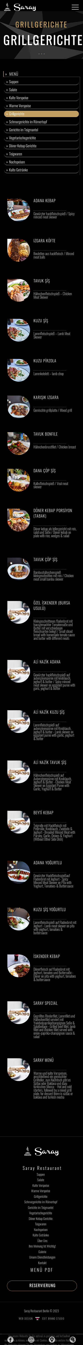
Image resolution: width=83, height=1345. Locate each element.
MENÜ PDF (41, 1270)
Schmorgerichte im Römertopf (40, 1201)
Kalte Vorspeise (40, 1185)
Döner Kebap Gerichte (41, 1218)
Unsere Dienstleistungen (42, 1257)
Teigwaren (40, 1223)
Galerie (42, 1251)
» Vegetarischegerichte (21, 137)
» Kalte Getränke (17, 170)
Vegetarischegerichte (40, 1212)
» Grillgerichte (15, 113)
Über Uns (42, 1240)
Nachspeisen (41, 1229)
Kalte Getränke (41, 1235)
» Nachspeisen (15, 161)
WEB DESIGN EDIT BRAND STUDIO (41, 1318)
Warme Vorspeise (40, 1190)
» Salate (11, 89)
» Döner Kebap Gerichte (21, 145)
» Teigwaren (14, 153)
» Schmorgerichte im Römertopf (26, 121)
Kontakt (42, 1262)
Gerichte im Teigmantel (40, 1207)
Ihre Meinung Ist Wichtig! (42, 1246)
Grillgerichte (40, 1196)
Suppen (41, 1174)
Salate (40, 1179)
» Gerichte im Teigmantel (22, 129)
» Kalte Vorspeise (17, 97)
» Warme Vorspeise (18, 105)
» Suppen (12, 81)
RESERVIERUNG (42, 1285)
